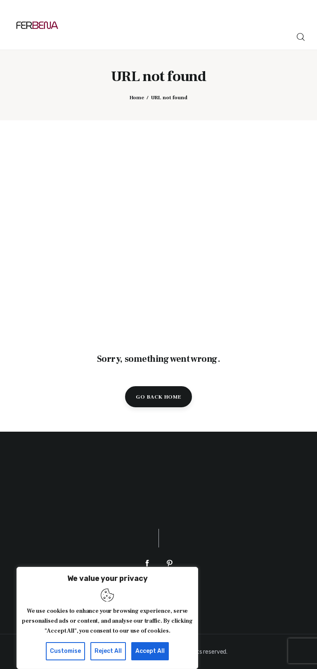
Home (137, 97)
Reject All (108, 651)
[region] (107, 618)
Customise (65, 651)
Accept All (150, 651)
